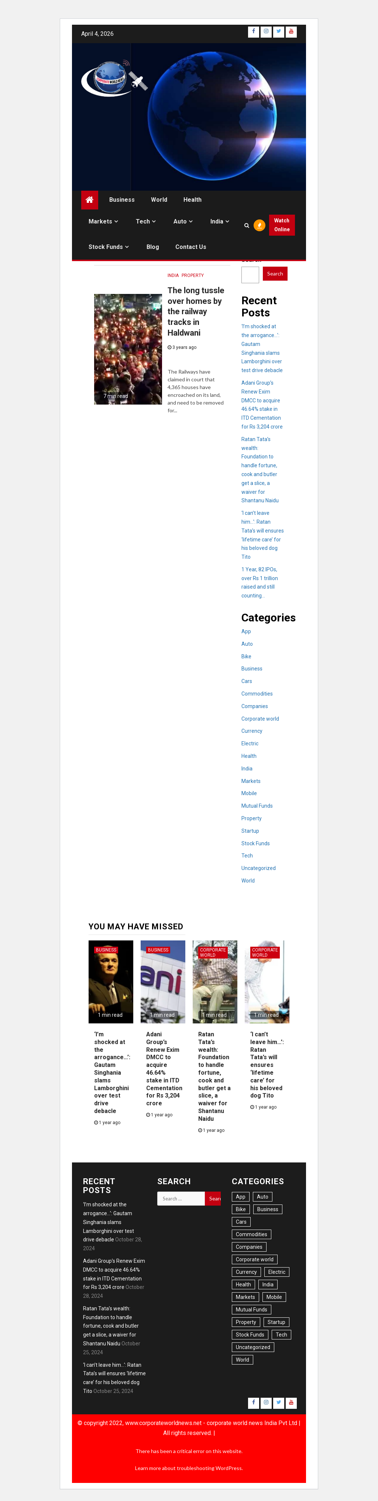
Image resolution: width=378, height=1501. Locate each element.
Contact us (190, 246)
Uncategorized (258, 868)
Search (275, 273)
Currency (251, 731)
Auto (180, 221)
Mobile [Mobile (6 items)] (274, 1297)
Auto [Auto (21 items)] (262, 1197)
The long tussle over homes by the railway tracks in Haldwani (196, 311)
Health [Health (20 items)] (243, 1284)
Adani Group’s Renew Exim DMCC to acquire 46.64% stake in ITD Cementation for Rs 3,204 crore (164, 1069)
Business (122, 199)
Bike (246, 656)
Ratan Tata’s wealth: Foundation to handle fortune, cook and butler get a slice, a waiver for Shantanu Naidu (111, 1326)
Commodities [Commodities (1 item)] (251, 1234)
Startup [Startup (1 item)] (276, 1322)
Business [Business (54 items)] (267, 1209)
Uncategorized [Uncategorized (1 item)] (253, 1347)
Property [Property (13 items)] (246, 1322)
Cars (246, 681)
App (246, 631)
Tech (143, 221)
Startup (250, 831)
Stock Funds (106, 246)
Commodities (257, 694)
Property (193, 275)
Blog (153, 246)
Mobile (249, 793)
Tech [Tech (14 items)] (281, 1335)
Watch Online (282, 225)
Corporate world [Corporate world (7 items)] (255, 1259)
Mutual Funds (257, 806)
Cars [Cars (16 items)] (241, 1222)
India (216, 221)
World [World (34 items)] (242, 1360)
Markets (100, 221)
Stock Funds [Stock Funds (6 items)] (250, 1335)
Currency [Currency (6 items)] (246, 1272)
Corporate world (260, 719)
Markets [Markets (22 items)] (245, 1297)
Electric (249, 743)
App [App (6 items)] (240, 1197)
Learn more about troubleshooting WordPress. (189, 1468)
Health (192, 199)
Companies (254, 706)
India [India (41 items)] (268, 1284)
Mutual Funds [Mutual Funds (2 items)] (251, 1310)
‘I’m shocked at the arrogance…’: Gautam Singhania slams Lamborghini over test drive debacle (112, 1073)
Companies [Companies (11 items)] (249, 1247)
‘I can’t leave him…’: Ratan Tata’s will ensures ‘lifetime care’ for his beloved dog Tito (267, 1065)
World (159, 199)
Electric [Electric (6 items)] (276, 1272)
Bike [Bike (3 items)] (241, 1209)
